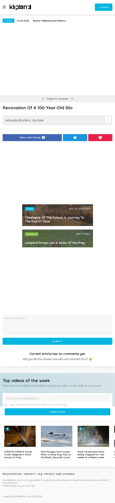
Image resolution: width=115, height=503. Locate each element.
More (65, 405)
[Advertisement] (57, 173)
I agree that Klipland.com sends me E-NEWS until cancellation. (36, 405)
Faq (40, 474)
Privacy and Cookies (59, 474)
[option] (57, 442)
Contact (30, 474)
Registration (12, 474)
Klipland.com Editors (54, 20)
